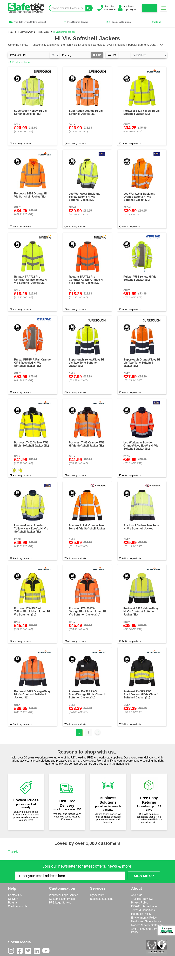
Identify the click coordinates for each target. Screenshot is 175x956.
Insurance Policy (141, 913)
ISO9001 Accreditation (144, 906)
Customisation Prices (62, 898)
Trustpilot (156, 22)
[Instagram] (12, 951)
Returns (13, 902)
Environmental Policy (144, 917)
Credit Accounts (17, 906)
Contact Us (15, 895)
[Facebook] (21, 951)
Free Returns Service (76, 22)
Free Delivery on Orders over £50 (27, 22)
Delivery (13, 898)
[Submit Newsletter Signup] (144, 876)
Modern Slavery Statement (147, 925)
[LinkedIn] (38, 951)
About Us (136, 895)
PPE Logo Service (60, 902)
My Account (97, 895)
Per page (67, 55)
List (112, 55)
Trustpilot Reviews (142, 898)
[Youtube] (47, 951)
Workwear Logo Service (63, 895)
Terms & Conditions (143, 910)
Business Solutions (118, 22)
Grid (97, 55)
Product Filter (18, 55)
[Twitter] (29, 951)
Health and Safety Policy (146, 921)
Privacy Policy (139, 902)
